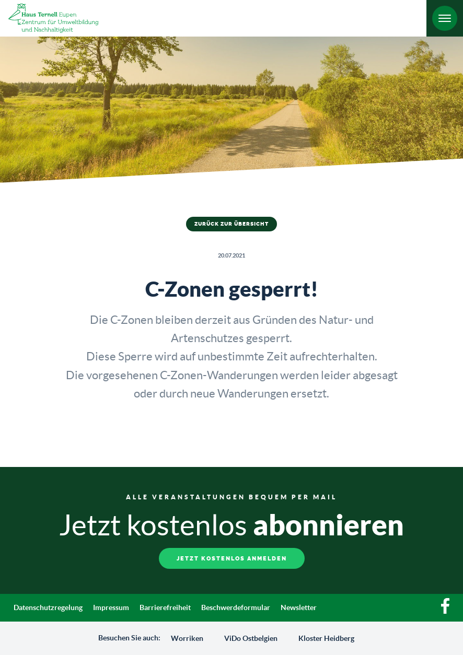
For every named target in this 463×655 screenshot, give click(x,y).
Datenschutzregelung (48, 607)
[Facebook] (445, 611)
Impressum (111, 607)
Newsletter (299, 607)
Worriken (187, 638)
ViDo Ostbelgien (250, 638)
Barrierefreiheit (165, 607)
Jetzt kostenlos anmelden (232, 558)
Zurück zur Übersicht (231, 224)
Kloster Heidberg (326, 638)
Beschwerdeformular (235, 607)
